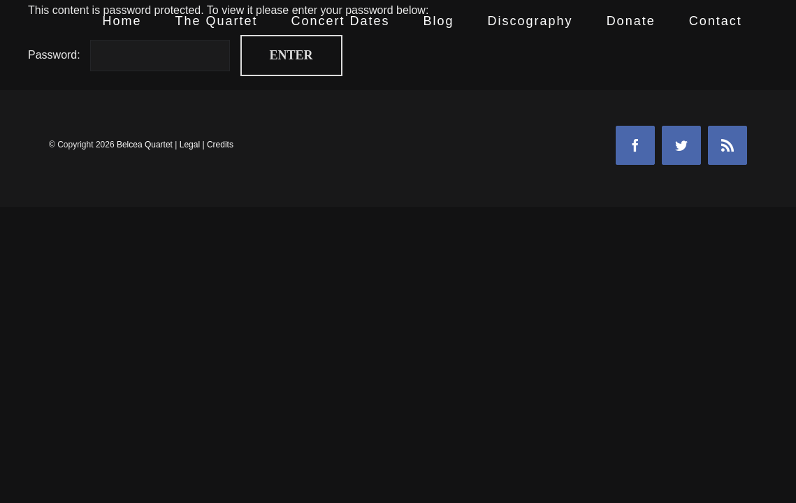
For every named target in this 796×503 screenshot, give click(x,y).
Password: (129, 55)
